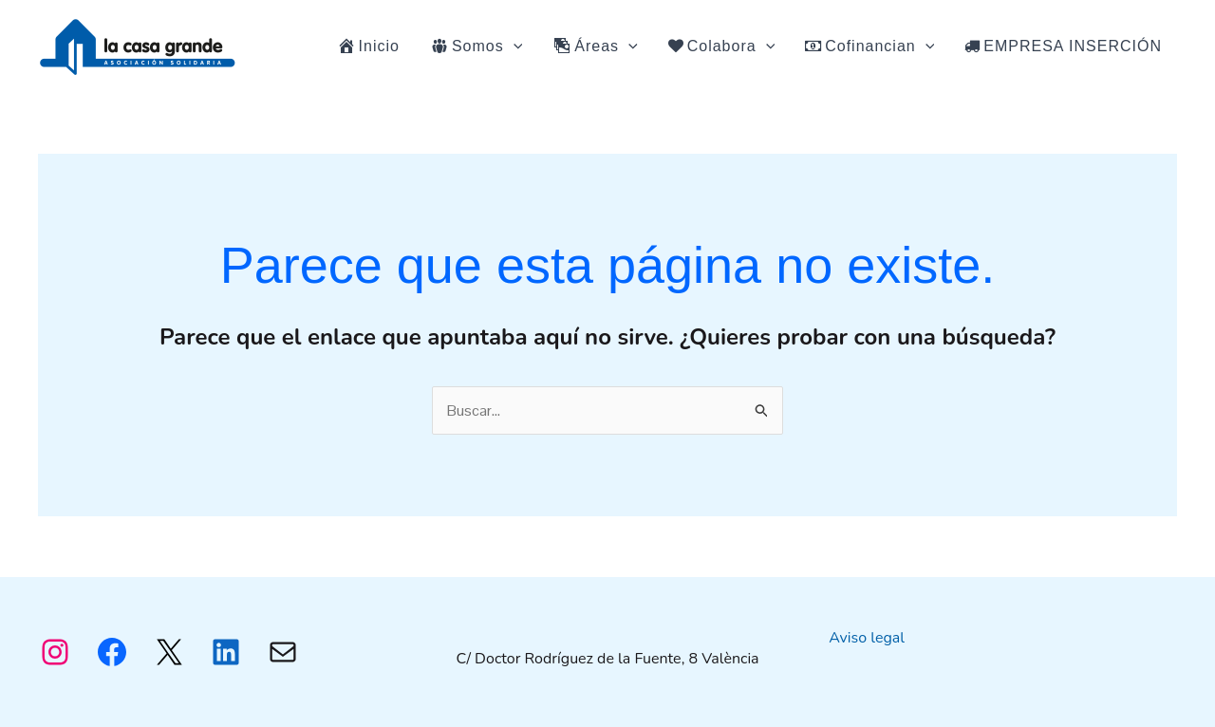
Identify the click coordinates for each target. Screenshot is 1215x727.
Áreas (594, 45)
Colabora (722, 46)
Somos (476, 45)
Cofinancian (869, 46)
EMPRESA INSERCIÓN (1063, 46)
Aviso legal (867, 637)
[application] (513, 46)
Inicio (368, 45)
